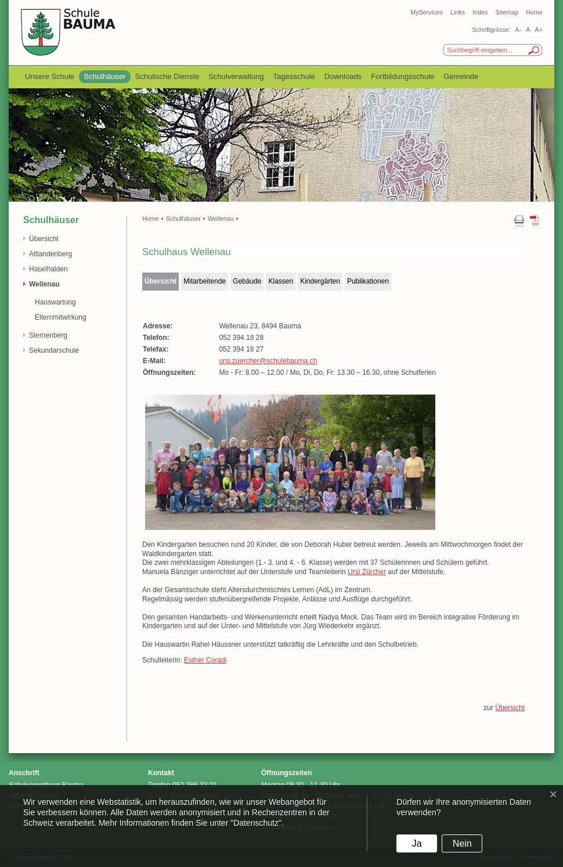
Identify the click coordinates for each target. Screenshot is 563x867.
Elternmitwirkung (60, 317)
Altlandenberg (50, 254)
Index (480, 12)
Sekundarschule (54, 350)
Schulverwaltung (236, 76)
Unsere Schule (49, 76)
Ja (417, 843)
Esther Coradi (205, 660)
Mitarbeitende (204, 281)
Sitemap (507, 12)
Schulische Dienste (167, 76)
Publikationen (368, 281)
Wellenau (44, 284)
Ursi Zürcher (367, 572)
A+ (539, 29)
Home (534, 12)
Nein (462, 843)
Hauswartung (55, 302)
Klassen (280, 281)
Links (457, 12)
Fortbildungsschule (402, 76)
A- (518, 29)
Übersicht (44, 239)
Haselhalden (48, 269)
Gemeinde (460, 76)
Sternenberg (48, 335)
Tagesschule (294, 76)
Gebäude (247, 281)
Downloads (343, 76)
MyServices (426, 12)
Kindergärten (320, 281)
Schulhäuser (104, 76)
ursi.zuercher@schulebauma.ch (268, 361)
